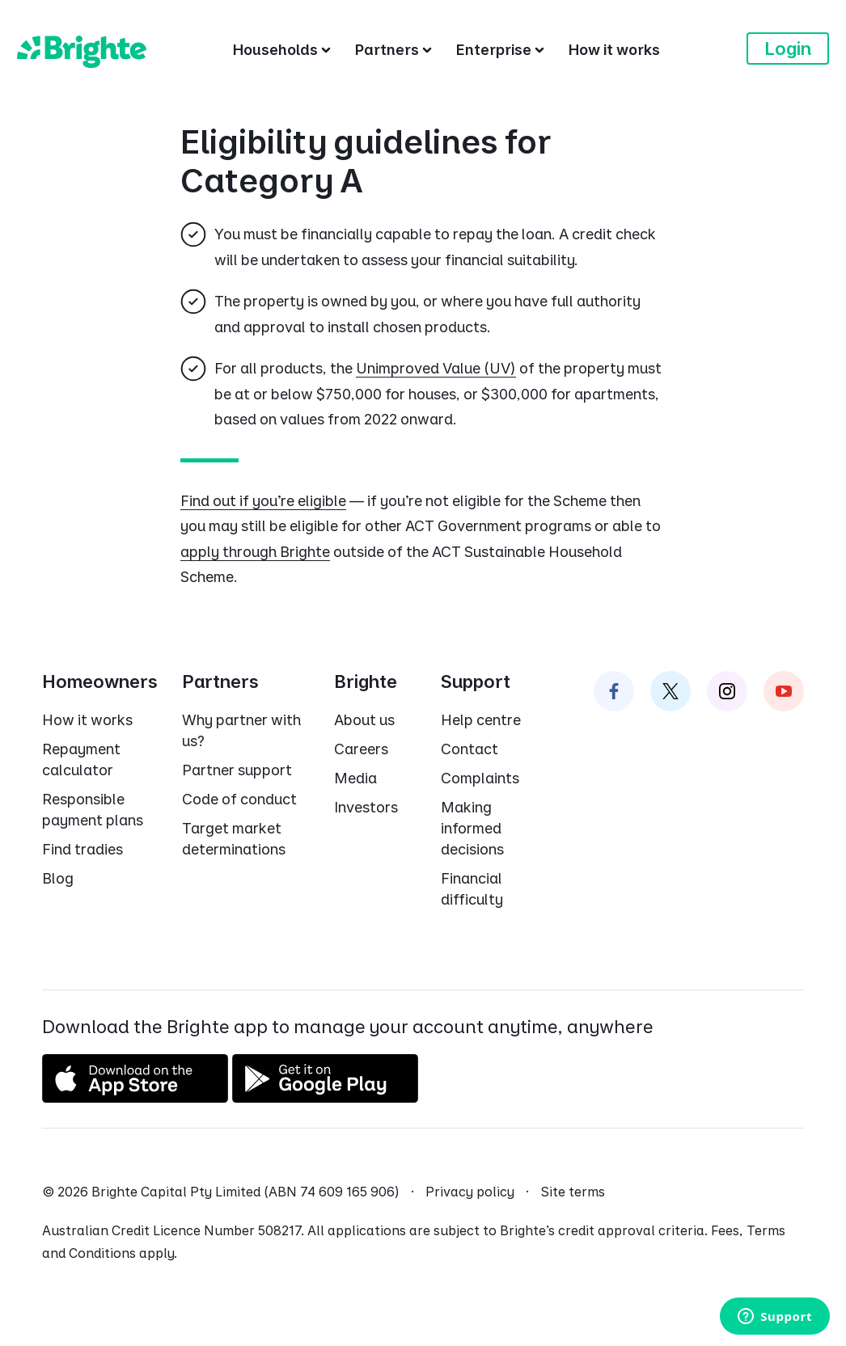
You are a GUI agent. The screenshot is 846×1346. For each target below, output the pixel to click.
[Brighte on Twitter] (670, 691)
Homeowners (100, 681)
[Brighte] (81, 48)
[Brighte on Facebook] (614, 691)
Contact (469, 749)
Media (355, 778)
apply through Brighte (255, 551)
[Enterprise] (500, 48)
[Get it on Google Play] (325, 1096)
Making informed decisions (472, 828)
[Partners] (393, 48)
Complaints (480, 778)
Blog (58, 878)
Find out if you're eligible (263, 500)
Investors (366, 807)
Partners (220, 681)
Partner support (237, 770)
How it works (87, 719)
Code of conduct (239, 799)
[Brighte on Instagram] (727, 691)
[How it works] (614, 48)
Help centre (481, 719)
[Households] (282, 48)
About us (364, 719)
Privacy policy (469, 1192)
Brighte (365, 681)
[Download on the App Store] (135, 1096)
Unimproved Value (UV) (436, 368)
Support (475, 681)
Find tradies (82, 849)
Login (787, 48)
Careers (361, 749)
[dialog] (423, 356)
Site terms (572, 1192)
